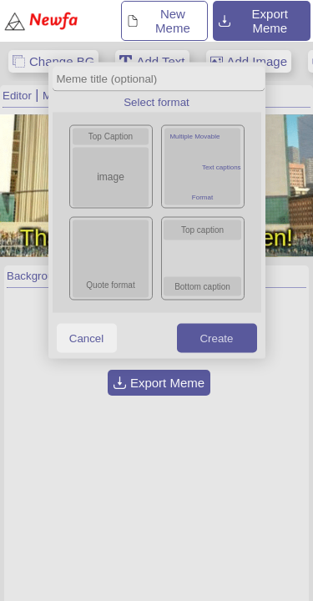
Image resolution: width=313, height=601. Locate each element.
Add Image (257, 61)
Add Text (160, 61)
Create (216, 337)
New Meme (158, 21)
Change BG (61, 61)
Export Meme (253, 21)
